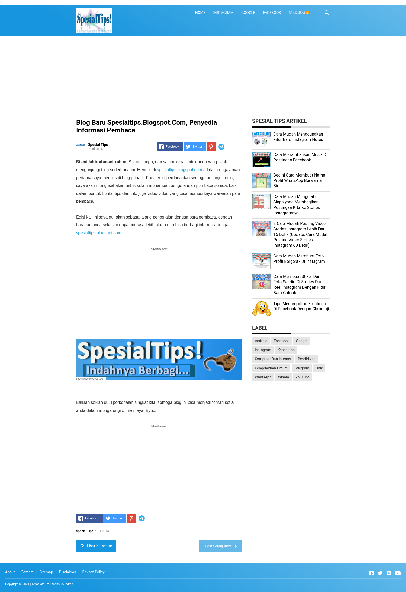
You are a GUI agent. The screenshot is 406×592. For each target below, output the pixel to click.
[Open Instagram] (389, 573)
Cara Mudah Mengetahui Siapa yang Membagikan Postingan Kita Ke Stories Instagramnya (296, 204)
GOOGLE (248, 13)
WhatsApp (263, 377)
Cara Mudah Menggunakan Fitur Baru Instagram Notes (298, 137)
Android (261, 341)
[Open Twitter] (380, 573)
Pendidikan (307, 359)
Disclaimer (67, 572)
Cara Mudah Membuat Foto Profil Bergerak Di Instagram (299, 258)
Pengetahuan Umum (271, 368)
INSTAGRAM (223, 13)
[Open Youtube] (398, 573)
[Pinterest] (211, 146)
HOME (200, 13)
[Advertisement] (203, 77)
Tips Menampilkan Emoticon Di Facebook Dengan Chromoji (301, 306)
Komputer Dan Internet (273, 359)
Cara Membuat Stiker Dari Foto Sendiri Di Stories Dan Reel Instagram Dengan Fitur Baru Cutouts (299, 284)
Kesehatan (286, 350)
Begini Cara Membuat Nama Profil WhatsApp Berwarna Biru (299, 180)
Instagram (263, 350)
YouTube (302, 377)
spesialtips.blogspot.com (179, 169)
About (10, 572)
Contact (27, 572)
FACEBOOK (272, 13)
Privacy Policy (93, 572)
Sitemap (46, 572)
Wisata (283, 377)
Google (301, 341)
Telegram (301, 368)
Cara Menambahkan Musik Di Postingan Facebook (300, 157)
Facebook (282, 341)
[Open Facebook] (371, 573)
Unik (319, 368)
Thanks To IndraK (61, 584)
